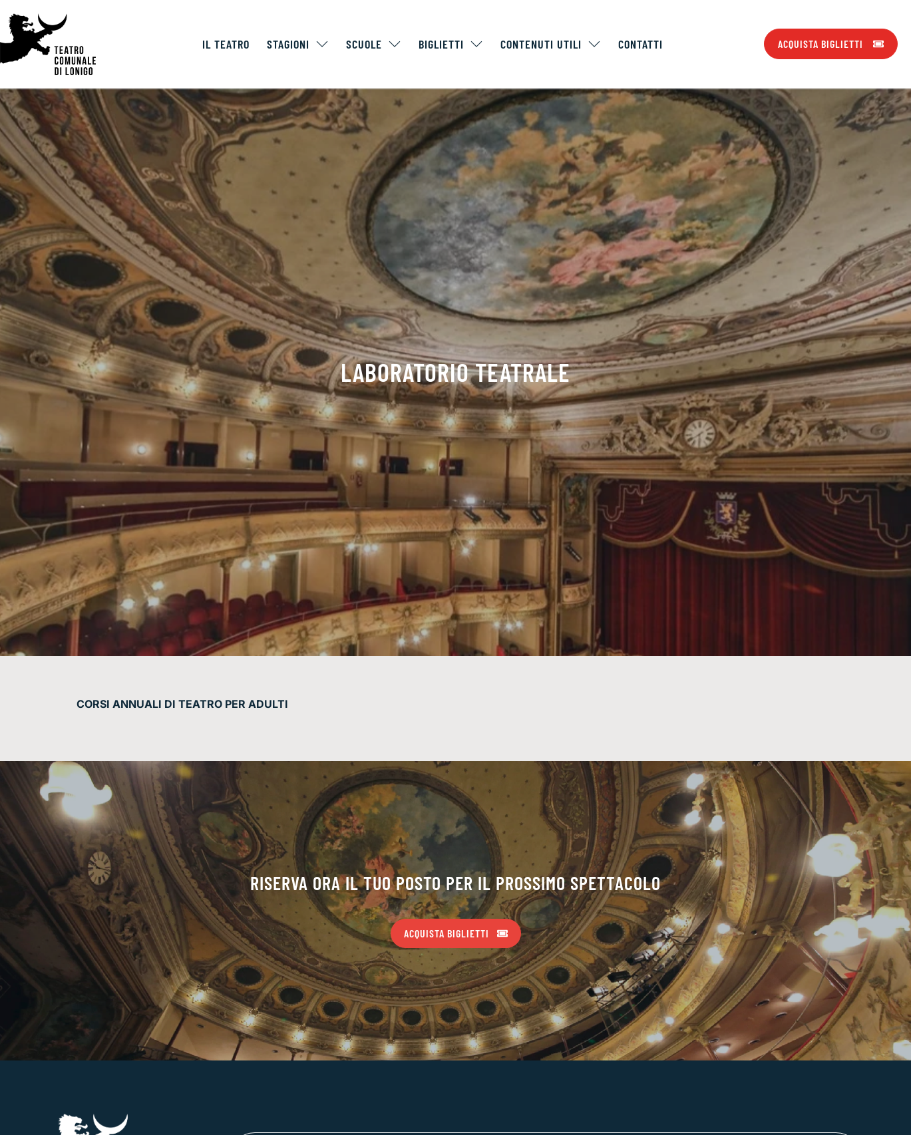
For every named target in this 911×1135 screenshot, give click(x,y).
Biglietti (451, 44)
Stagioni (298, 44)
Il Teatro (226, 44)
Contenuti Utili (550, 44)
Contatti (640, 44)
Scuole (373, 44)
